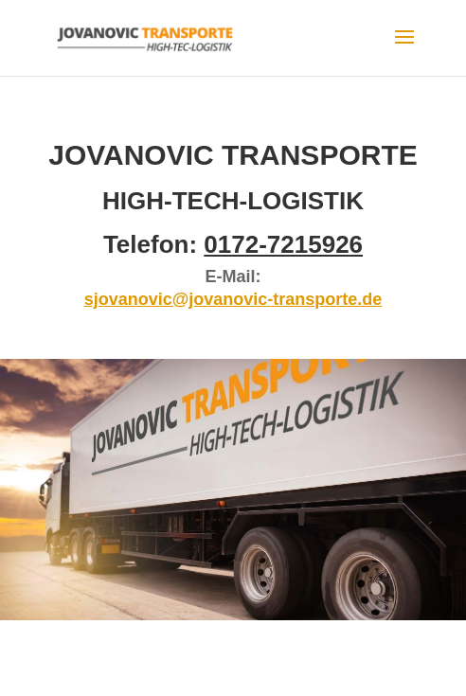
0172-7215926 (283, 244)
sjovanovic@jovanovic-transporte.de (233, 299)
